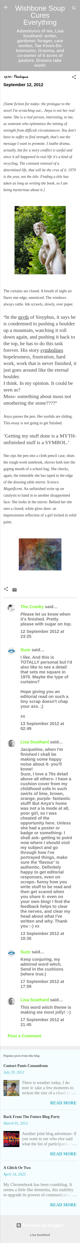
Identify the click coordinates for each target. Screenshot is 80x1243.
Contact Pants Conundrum (25, 1066)
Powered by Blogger (40, 1225)
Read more (63, 1103)
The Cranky (32, 606)
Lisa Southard (34, 742)
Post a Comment (24, 1036)
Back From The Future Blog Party (31, 1117)
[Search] (74, 8)
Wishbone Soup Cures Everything (40, 15)
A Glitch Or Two (17, 1168)
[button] (74, 77)
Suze (25, 649)
